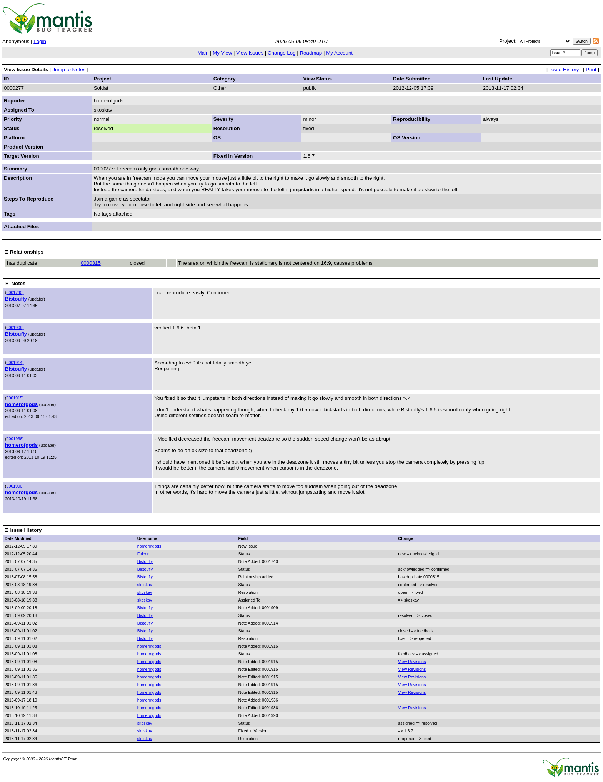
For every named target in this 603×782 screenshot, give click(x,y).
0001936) (15, 438)
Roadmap (311, 53)
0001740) (15, 292)
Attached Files (21, 226)
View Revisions (412, 661)
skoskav (144, 584)
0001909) (15, 327)
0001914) (15, 362)
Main (202, 53)
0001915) (15, 398)
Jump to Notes (68, 69)
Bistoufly (16, 299)
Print (591, 69)
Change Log (282, 53)
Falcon (143, 553)
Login (39, 41)
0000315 (91, 263)
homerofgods (21, 404)
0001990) (15, 486)
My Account (339, 53)
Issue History (564, 69)
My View (222, 53)
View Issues (249, 53)
